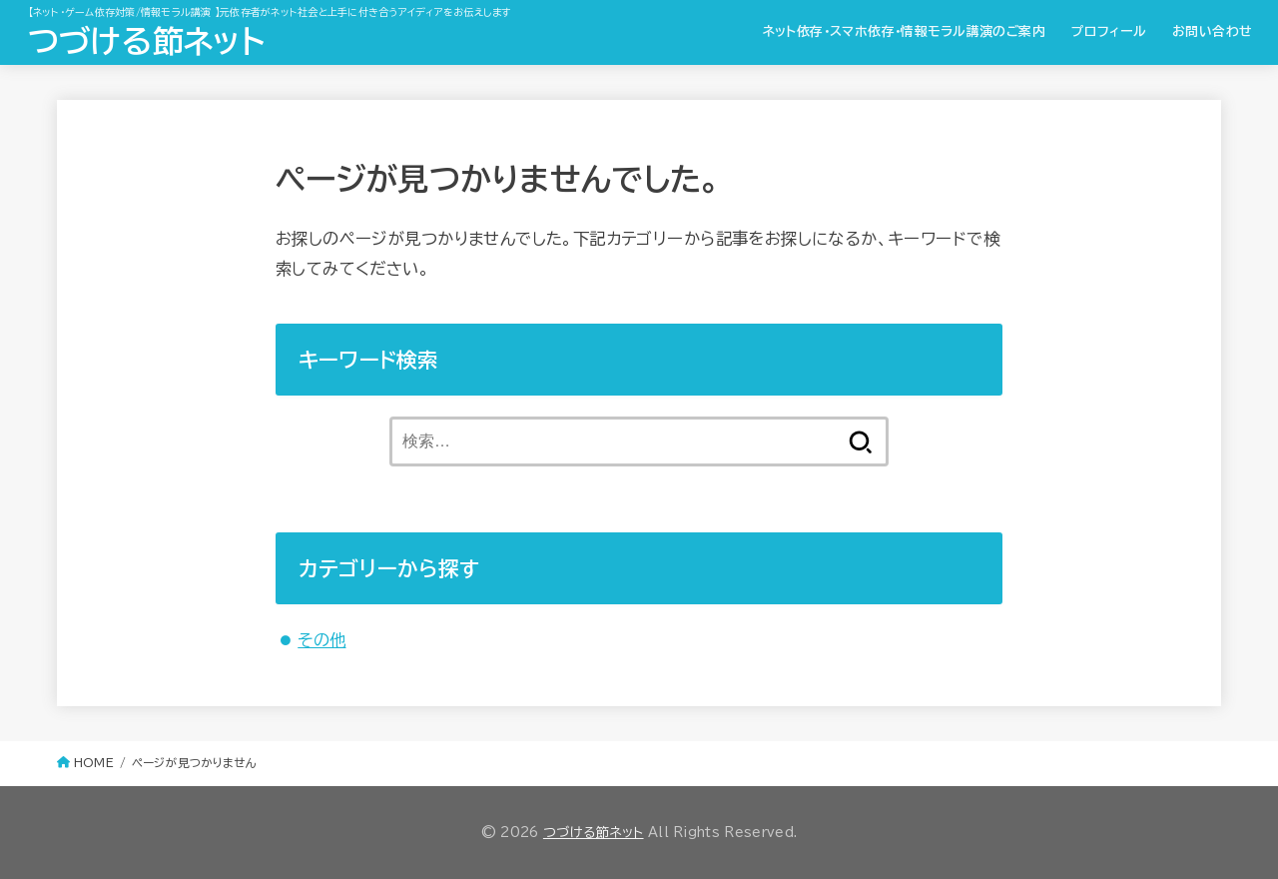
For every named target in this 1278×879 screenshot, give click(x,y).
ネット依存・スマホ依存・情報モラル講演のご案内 (904, 31)
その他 (321, 639)
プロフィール (1108, 31)
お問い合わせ (1212, 31)
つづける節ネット (146, 41)
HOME (94, 762)
